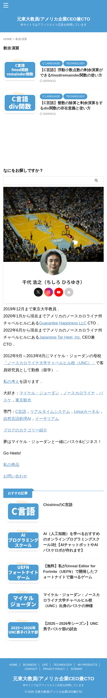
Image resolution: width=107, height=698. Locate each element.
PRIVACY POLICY (54, 669)
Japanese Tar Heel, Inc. (60, 337)
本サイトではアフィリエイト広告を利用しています (53, 685)
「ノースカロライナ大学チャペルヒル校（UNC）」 (49, 363)
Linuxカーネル (86, 411)
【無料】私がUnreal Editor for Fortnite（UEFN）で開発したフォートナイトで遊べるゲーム (70, 571)
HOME (14, 664)
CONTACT (31, 669)
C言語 (20, 411)
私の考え (11, 381)
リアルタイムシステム (50, 411)
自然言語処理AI (17, 418)
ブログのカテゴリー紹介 (25, 430)
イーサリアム (47, 418)
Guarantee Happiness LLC (62, 323)
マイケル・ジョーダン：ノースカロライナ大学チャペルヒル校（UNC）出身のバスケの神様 (71, 600)
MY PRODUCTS (87, 664)
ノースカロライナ (79, 393)
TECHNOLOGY (62, 664)
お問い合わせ (15, 476)
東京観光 (23, 400)
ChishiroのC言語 (57, 505)
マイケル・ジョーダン (39, 393)
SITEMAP (76, 669)
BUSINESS (30, 664)
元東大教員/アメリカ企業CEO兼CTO (53, 19)
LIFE (45, 664)
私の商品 (11, 464)
